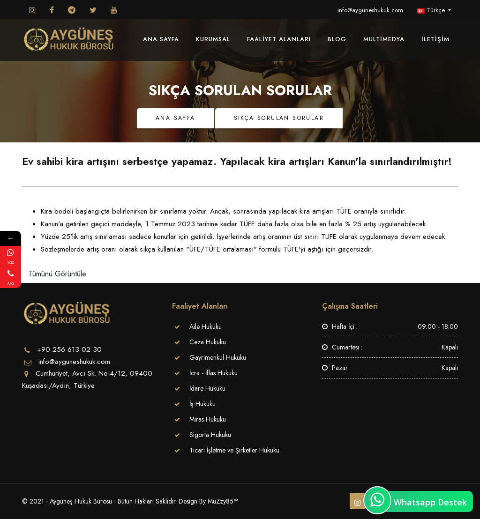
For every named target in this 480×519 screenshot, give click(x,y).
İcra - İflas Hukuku (213, 373)
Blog (337, 39)
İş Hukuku (202, 403)
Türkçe (432, 10)
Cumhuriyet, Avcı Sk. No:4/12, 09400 (94, 373)
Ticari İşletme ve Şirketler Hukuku (234, 450)
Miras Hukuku (207, 419)
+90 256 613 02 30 (69, 349)
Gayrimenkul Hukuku (217, 357)
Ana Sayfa (161, 39)
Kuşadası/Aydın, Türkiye (58, 385)
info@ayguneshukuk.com (370, 10)
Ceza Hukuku (207, 342)
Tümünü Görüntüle (57, 273)
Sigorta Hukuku (210, 434)
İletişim (435, 39)
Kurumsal (213, 39)
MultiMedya (384, 39)
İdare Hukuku (207, 388)
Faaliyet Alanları (279, 39)
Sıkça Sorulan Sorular (279, 118)
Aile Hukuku (205, 326)
